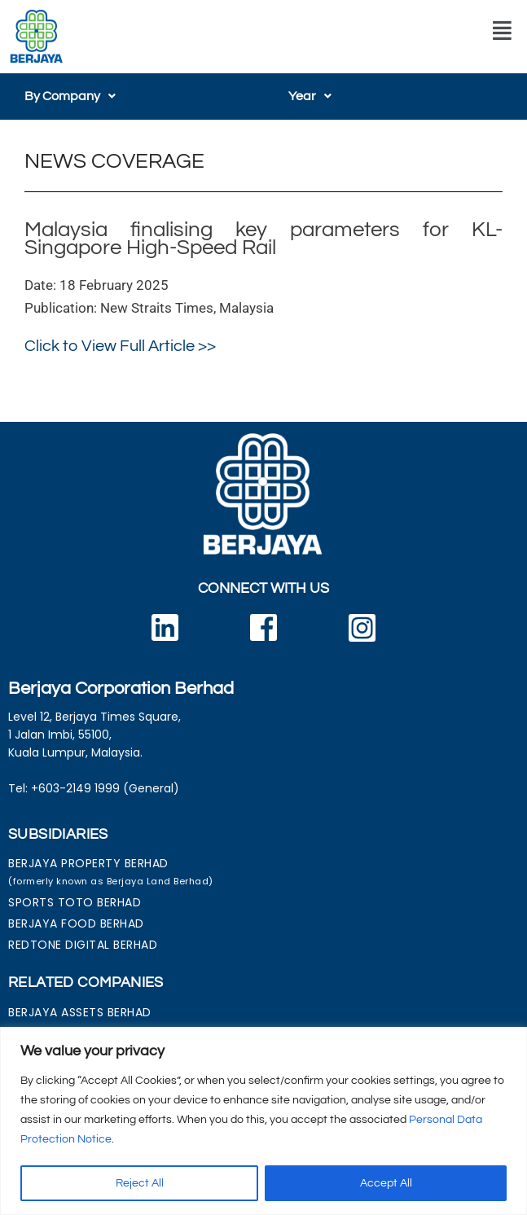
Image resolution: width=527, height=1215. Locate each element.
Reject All (140, 1183)
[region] (263, 1121)
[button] (502, 31)
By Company (70, 96)
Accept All (386, 1183)
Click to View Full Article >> (120, 346)
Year (310, 96)
